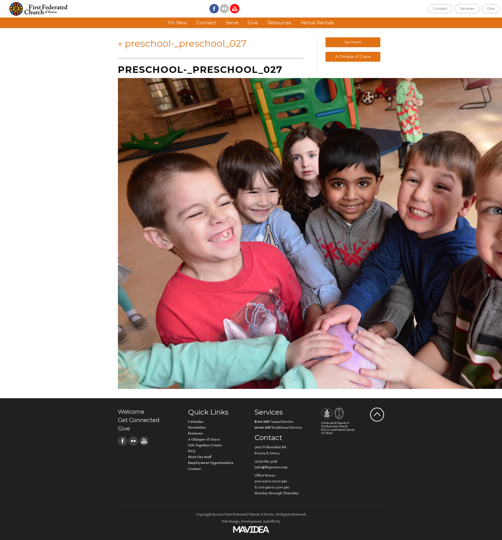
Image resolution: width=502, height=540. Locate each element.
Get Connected (138, 420)
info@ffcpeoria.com (271, 467)
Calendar (195, 421)
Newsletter (197, 427)
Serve (231, 22)
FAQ (191, 451)
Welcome (131, 411)
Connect (206, 22)
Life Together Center (205, 445)
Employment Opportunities (210, 463)
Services (467, 8)
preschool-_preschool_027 (182, 43)
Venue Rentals (317, 22)
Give (491, 8)
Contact (440, 8)
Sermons (353, 42)
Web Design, (231, 521)
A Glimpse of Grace (353, 56)
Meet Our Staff (199, 457)
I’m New (177, 22)
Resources (279, 22)
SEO (273, 521)
